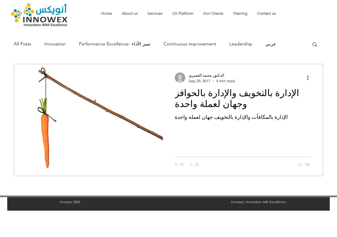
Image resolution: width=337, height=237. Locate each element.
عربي (271, 44)
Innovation (55, 44)
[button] (315, 44)
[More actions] (310, 78)
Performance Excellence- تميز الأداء (114, 44)
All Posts (22, 44)
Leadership (240, 44)
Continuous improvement (190, 44)
